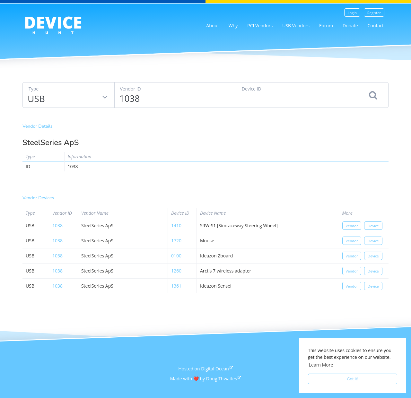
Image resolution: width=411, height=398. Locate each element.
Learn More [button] (321, 365)
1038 (57, 225)
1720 (176, 241)
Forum (326, 25)
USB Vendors (296, 25)
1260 (176, 271)
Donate (350, 25)
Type (34, 89)
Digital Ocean (215, 369)
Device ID (251, 89)
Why (233, 25)
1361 (176, 286)
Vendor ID (130, 89)
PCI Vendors (260, 25)
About (212, 25)
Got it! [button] (352, 379)
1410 (176, 225)
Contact (376, 25)
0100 (176, 256)
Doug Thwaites (221, 379)
